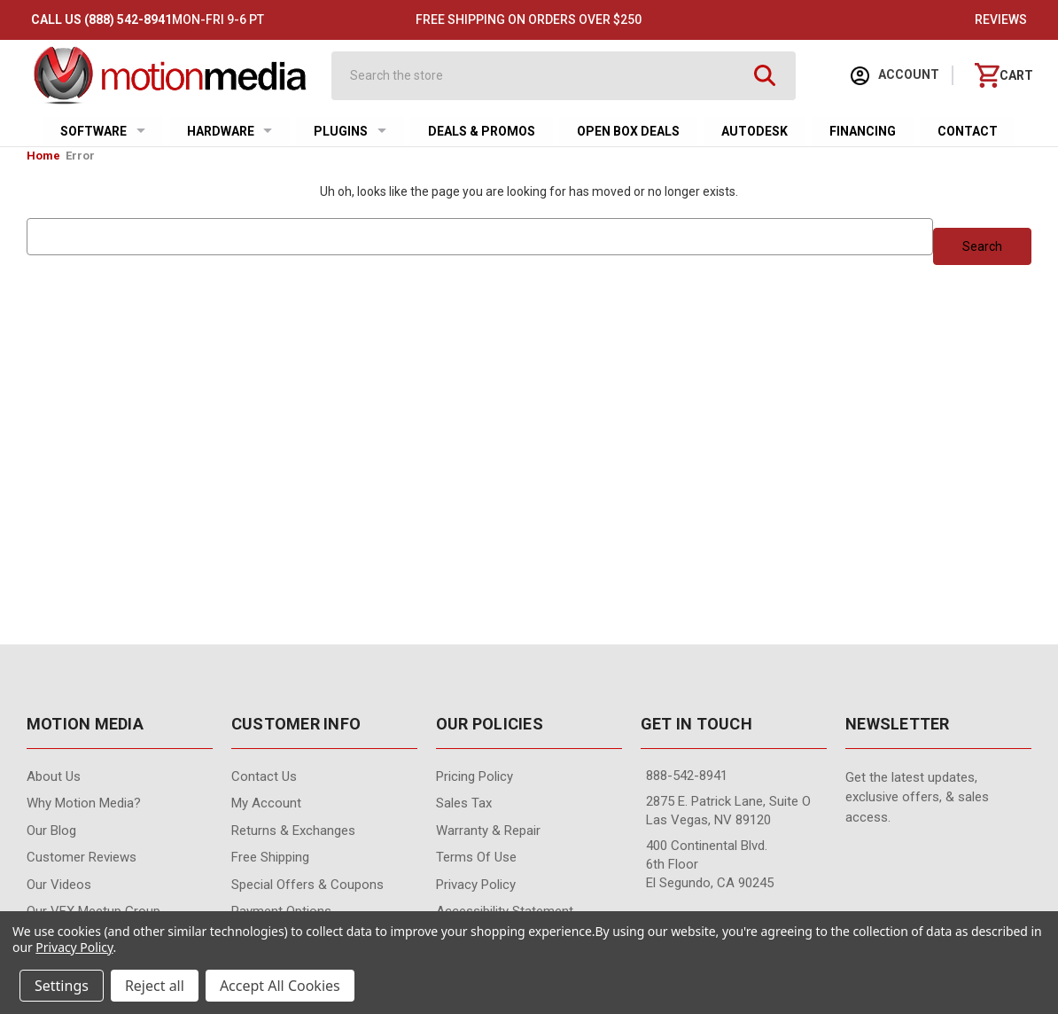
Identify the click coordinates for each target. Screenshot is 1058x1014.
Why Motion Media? (84, 803)
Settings (62, 985)
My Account (266, 803)
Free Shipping (270, 857)
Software (102, 131)
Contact (967, 131)
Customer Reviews (81, 857)
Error (80, 155)
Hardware (230, 131)
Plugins (350, 131)
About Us (54, 776)
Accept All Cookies (280, 985)
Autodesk (754, 131)
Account (895, 75)
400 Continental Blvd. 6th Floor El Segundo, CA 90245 (710, 864)
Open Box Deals (628, 131)
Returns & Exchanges (293, 830)
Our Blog (51, 830)
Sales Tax (464, 803)
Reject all (154, 985)
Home (43, 155)
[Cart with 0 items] (1004, 75)
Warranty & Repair (488, 830)
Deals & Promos (481, 131)
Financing (862, 131)
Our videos (59, 885)
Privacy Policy (476, 885)
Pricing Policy (474, 776)
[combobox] (547, 75)
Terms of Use (476, 857)
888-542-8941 (686, 776)
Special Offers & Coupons (307, 885)
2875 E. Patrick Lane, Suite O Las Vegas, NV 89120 (728, 810)
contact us (264, 776)
